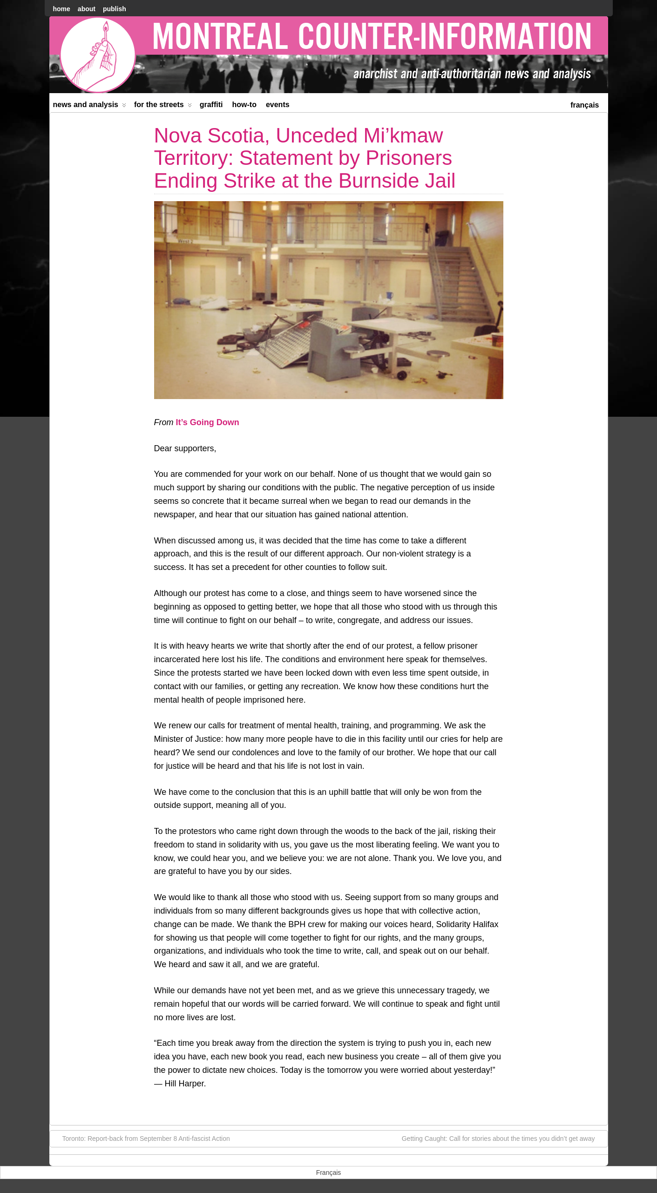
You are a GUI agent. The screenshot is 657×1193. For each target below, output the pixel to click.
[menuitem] (585, 104)
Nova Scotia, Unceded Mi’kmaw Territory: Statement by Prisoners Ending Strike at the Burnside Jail (305, 158)
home (61, 9)
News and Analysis (90, 106)
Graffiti (211, 104)
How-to (244, 104)
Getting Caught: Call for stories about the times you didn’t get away (503, 1138)
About (86, 9)
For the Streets (163, 106)
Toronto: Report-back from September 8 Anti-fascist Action (141, 1138)
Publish (114, 9)
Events (278, 104)
